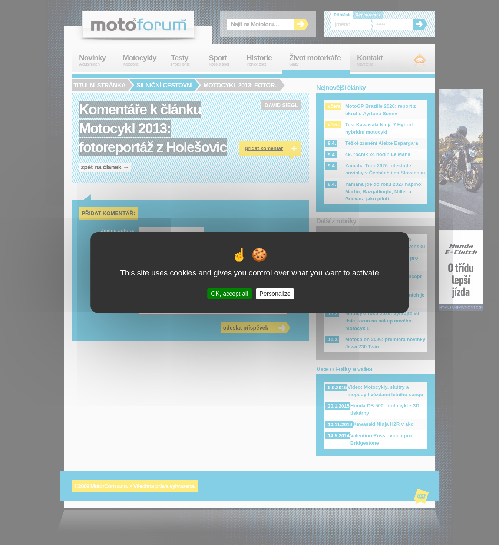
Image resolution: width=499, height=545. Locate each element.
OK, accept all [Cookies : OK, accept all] (229, 293)
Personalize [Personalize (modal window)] (275, 293)
